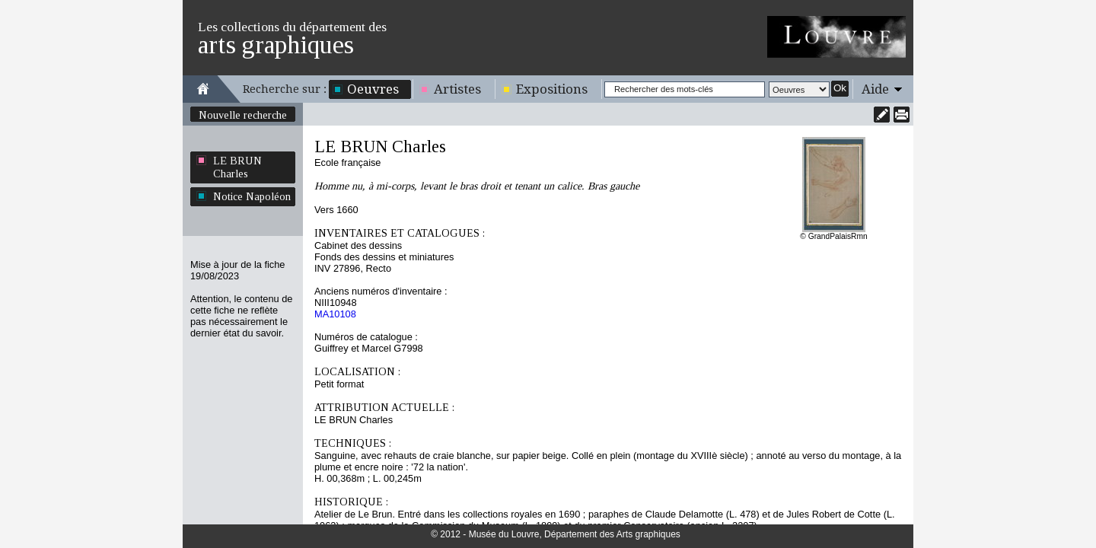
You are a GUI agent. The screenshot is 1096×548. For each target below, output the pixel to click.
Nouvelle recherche (243, 115)
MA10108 (335, 314)
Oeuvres (373, 89)
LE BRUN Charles (237, 167)
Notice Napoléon (252, 196)
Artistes (457, 89)
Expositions (552, 89)
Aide (875, 89)
